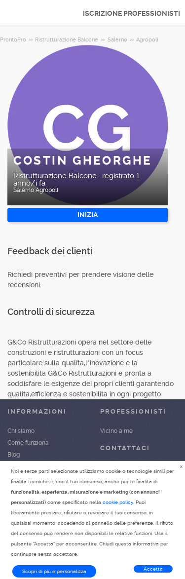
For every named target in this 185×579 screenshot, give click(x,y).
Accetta (153, 569)
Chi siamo (21, 430)
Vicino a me (116, 430)
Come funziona (28, 442)
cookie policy (118, 502)
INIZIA (87, 215)
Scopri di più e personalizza (54, 571)
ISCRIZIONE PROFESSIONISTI (131, 13)
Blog (13, 454)
